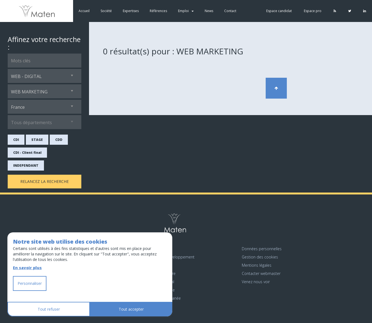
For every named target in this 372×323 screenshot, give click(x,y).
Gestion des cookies (260, 257)
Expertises (131, 11)
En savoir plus (27, 267)
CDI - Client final (27, 152)
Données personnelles (262, 248)
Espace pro (312, 11)
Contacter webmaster (261, 273)
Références (158, 11)
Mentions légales (256, 265)
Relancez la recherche (44, 181)
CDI (16, 139)
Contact (230, 11)
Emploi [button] (186, 11)
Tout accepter (131, 309)
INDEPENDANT (25, 165)
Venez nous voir (256, 281)
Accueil (84, 11)
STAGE (37, 139)
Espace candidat (279, 11)
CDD (58, 139)
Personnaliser (30, 283)
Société (106, 11)
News (209, 11)
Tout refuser (49, 309)
